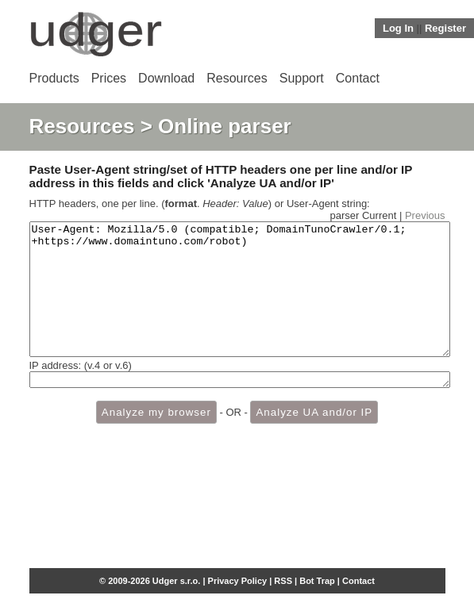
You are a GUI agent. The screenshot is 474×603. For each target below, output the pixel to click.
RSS (283, 581)
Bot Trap (317, 581)
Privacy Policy (238, 581)
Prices (108, 78)
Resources (236, 78)
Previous (425, 215)
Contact (358, 78)
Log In (398, 28)
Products (54, 78)
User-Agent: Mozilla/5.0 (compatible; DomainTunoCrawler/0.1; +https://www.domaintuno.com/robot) (239, 302)
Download (166, 78)
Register (445, 28)
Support (301, 78)
